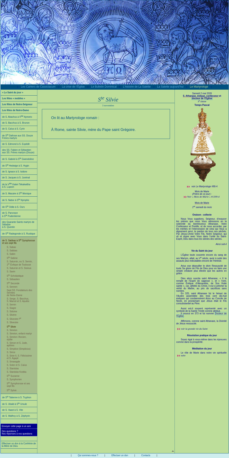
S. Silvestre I (14, 319)
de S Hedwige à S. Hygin (15, 165)
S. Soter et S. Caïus (17, 365)
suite (183, 355)
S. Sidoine (12, 311)
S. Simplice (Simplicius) (19, 349)
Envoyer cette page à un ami (16, 426)
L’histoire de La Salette (137, 86)
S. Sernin (11, 304)
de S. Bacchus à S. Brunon (16, 123)
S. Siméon (12, 330)
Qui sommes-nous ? (88, 455)
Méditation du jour (202, 348)
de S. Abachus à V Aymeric (17, 117)
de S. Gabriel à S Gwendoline (18, 159)
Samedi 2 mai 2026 (202, 93)
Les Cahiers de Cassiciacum (38, 86)
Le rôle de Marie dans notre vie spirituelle (204, 352)
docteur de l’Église (202, 98)
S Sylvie (12, 390)
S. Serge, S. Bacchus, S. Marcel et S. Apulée (18, 299)
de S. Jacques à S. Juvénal (16, 177)
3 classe (202, 101)
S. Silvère (12, 315)
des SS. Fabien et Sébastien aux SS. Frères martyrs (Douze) (18, 151)
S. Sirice (11, 352)
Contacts (145, 455)
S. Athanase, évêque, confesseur (201, 96)
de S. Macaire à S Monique (16, 193)
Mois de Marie (202, 203)
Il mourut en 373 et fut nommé (198, 313)
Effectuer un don (119, 455)
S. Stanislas (13, 368)
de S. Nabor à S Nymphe (15, 200)
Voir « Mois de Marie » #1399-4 (203, 196)
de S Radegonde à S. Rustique (18, 233)
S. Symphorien (14, 379)
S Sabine (12, 258)
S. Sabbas (12, 250)
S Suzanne (13, 376)
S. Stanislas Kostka (16, 372)
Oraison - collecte (202, 214)
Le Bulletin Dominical (104, 86)
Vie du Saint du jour (202, 251)
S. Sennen (12, 287)
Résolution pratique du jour (202, 335)
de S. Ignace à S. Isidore (14, 171)
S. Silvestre (12, 322)
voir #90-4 (205, 186)
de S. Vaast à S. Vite (12, 410)
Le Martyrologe (199, 86)
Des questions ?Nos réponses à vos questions (17, 432)
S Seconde (13, 283)
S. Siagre (11, 308)
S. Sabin (11, 254)
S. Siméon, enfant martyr (19, 333)
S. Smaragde (13, 361)
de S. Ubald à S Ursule (14, 404)
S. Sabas (11, 247)
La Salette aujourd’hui (170, 86)
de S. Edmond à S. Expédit (16, 144)
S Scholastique (15, 276)
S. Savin (11, 271)
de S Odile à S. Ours (13, 207)
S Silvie (11, 326)
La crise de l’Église (73, 86)
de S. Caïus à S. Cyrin (13, 129)
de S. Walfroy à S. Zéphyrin (16, 416)
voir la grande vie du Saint (194, 328)
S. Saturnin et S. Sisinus (19, 268)
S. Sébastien (13, 279)
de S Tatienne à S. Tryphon (16, 397)
